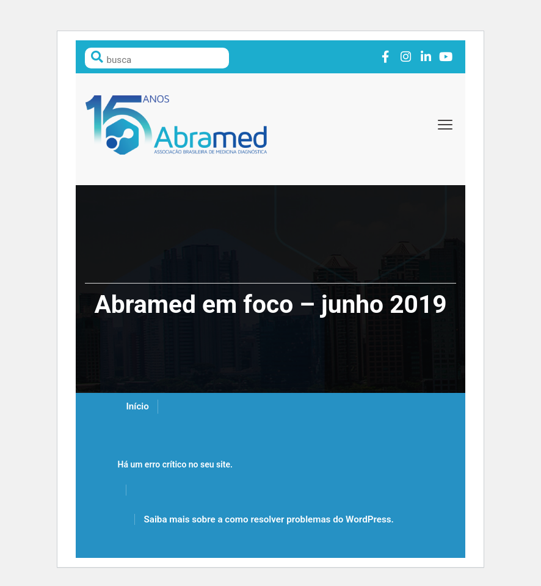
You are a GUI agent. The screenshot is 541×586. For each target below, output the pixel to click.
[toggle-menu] (445, 124)
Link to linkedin (426, 57)
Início (137, 406)
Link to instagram (405, 57)
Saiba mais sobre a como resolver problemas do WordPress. (268, 519)
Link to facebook (385, 57)
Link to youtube (446, 57)
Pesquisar (97, 57)
